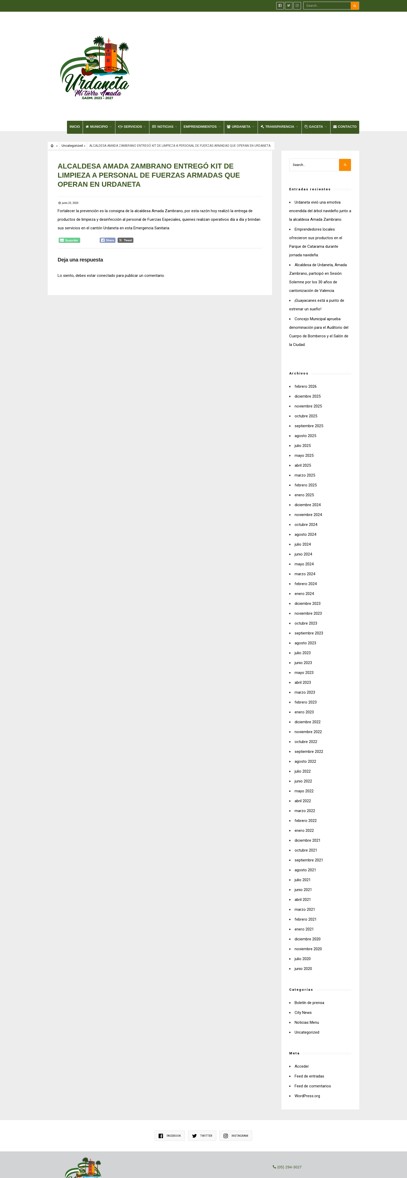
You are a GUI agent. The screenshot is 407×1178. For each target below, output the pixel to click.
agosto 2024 (305, 487)
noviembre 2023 (308, 566)
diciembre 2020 (308, 892)
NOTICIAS (162, 80)
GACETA (313, 80)
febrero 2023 (306, 655)
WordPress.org (307, 1049)
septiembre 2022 (309, 704)
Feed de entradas (309, 1029)
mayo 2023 (304, 626)
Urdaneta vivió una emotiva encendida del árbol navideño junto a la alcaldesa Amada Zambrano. (320, 164)
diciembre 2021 (308, 793)
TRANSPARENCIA (277, 80)
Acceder (302, 1019)
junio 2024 (303, 507)
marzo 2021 (305, 862)
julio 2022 (303, 724)
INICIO (75, 80)
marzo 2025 (305, 428)
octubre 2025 (306, 369)
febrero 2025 (306, 438)
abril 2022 (303, 754)
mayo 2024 (304, 517)
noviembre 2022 (308, 685)
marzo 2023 (305, 645)
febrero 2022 (306, 774)
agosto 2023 (305, 596)
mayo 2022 (304, 744)
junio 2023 (303, 616)
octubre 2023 (306, 576)
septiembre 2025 (309, 379)
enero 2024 (304, 547)
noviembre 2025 (308, 359)
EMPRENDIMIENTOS (200, 80)
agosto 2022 (305, 714)
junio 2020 (303, 922)
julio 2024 (303, 497)
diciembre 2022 (308, 675)
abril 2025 (303, 418)
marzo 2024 (305, 527)
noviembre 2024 (308, 468)
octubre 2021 (306, 803)
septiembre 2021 (309, 813)
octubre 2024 (306, 478)
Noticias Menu (307, 975)
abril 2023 (303, 635)
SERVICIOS (130, 80)
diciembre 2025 (308, 349)
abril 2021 (303, 853)
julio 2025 (303, 399)
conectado (106, 227)
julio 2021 (303, 833)
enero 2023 (304, 665)
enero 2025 (304, 448)
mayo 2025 (304, 408)
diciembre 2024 (308, 458)
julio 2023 (303, 606)
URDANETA (238, 80)
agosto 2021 (305, 823)
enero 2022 (304, 783)
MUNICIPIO (97, 80)
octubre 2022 (306, 695)
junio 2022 (303, 734)
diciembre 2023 (308, 556)
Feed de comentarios (313, 1039)
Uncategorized (72, 99)
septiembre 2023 (309, 586)
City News (303, 965)
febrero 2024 (306, 537)
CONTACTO (345, 80)
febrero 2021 (306, 872)
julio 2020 (303, 912)
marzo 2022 (305, 764)
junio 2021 (303, 843)
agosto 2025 (305, 389)
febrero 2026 (306, 339)
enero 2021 (304, 882)
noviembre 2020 (308, 902)
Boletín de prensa (309, 956)
